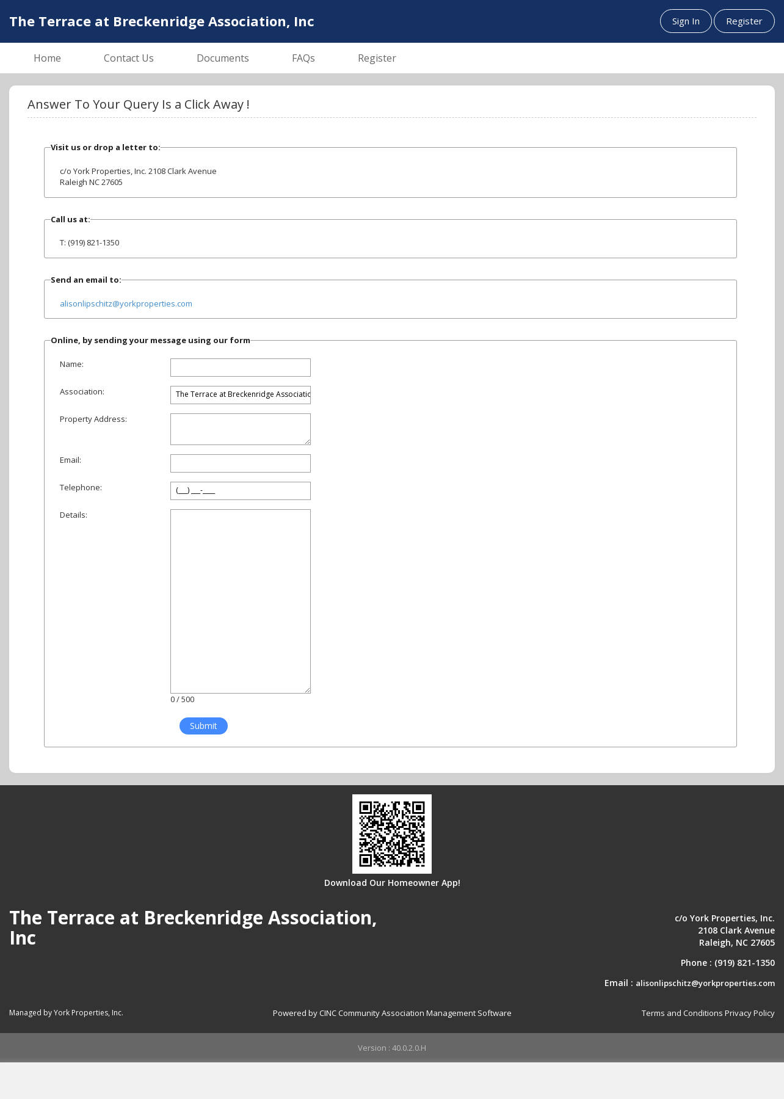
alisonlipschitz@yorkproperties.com (126, 303)
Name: (72, 363)
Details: (73, 514)
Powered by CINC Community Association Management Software (392, 1012)
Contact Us (129, 58)
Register (744, 21)
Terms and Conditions (682, 1012)
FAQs (303, 58)
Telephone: (81, 487)
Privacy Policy (750, 1012)
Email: (70, 459)
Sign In (686, 21)
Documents (223, 58)
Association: (82, 391)
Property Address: (93, 418)
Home (47, 58)
